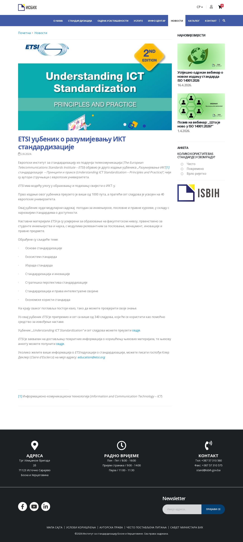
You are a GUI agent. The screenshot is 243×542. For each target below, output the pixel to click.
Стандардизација (80, 20)
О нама (58, 20)
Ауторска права (111, 527)
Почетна (24, 33)
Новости (177, 20)
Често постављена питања (147, 527)
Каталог (194, 20)
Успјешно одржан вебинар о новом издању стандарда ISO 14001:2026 (200, 76)
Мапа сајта (54, 527)
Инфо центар (156, 20)
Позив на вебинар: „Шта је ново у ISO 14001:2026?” (198, 124)
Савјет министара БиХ (186, 527)
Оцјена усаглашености (112, 20)
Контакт (211, 20)
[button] (222, 20)
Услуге (138, 20)
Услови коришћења (81, 527)
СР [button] (200, 7)
